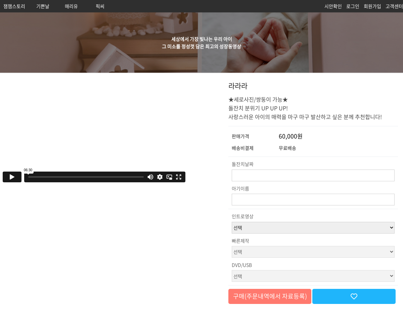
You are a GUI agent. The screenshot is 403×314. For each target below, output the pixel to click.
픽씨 (100, 6)
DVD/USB (242, 264)
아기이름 (240, 188)
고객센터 (394, 6)
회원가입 (372, 6)
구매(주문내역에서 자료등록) (270, 296)
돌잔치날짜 (243, 164)
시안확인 (333, 6)
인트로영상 (243, 216)
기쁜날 (42, 6)
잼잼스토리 (14, 6)
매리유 (71, 6)
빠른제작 (240, 240)
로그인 (352, 6)
